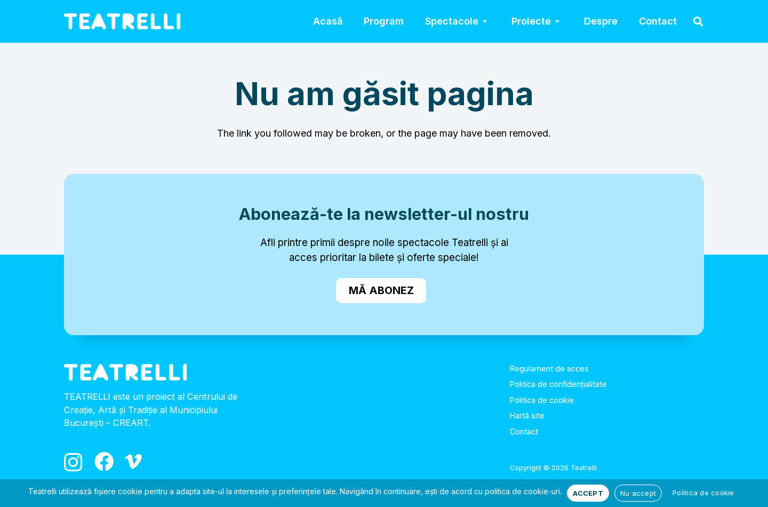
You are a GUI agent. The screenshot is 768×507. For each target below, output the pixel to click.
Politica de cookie (542, 400)
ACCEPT (588, 493)
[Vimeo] (133, 461)
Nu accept (638, 493)
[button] (484, 21)
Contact (524, 431)
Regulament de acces (549, 368)
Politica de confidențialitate (558, 384)
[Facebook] (104, 461)
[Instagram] (73, 462)
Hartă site (527, 415)
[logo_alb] (122, 21)
